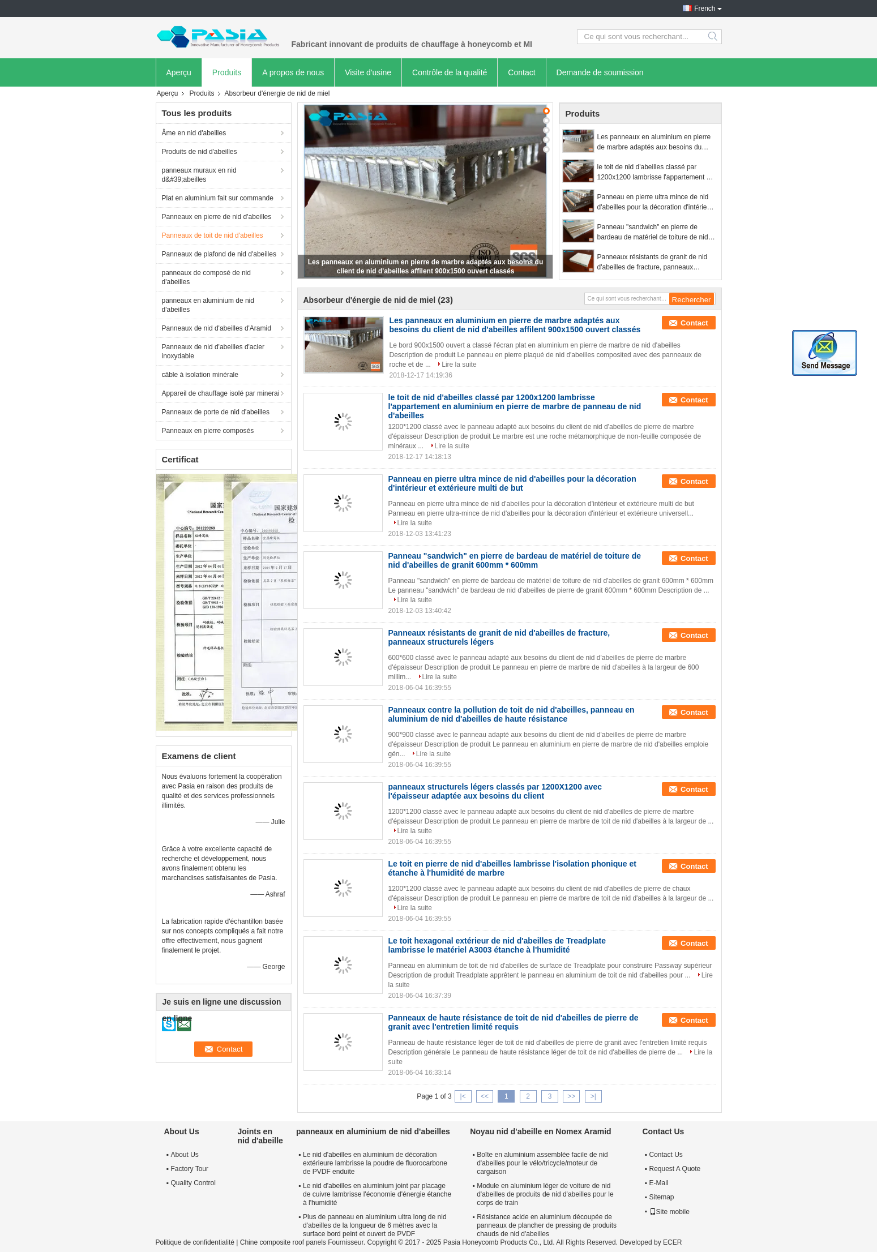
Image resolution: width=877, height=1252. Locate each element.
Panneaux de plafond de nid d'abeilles (219, 254)
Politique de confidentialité (195, 1242)
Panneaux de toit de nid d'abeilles (212, 235)
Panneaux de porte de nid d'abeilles (215, 412)
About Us (185, 1155)
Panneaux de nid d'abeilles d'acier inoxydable (213, 351)
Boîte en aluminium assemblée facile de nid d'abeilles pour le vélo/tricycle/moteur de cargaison (542, 1163)
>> (571, 1096)
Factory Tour (189, 1169)
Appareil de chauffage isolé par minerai (221, 393)
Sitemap (661, 1197)
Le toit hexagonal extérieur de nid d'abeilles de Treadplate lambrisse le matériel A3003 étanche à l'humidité (497, 945)
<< (485, 1096)
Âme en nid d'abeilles (194, 133)
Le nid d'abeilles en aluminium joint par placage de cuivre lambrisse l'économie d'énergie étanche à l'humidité (377, 1194)
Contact (521, 72)
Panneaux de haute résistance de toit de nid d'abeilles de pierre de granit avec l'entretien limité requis (513, 1022)
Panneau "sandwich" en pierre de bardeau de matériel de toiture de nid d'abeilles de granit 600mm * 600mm (652, 232)
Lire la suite (459, 364)
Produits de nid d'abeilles (199, 152)
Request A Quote (675, 1169)
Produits (226, 72)
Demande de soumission (600, 72)
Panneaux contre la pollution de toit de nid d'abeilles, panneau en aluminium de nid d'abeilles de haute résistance (511, 714)
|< (463, 1096)
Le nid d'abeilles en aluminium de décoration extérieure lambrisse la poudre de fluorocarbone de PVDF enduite (375, 1163)
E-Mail (659, 1183)
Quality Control (193, 1183)
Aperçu (178, 72)
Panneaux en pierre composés (208, 431)
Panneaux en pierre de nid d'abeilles (217, 217)
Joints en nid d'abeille (260, 1136)
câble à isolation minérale (200, 375)
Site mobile (669, 1212)
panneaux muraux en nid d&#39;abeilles (199, 174)
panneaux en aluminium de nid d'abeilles (208, 305)
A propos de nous (293, 72)
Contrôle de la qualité (449, 72)
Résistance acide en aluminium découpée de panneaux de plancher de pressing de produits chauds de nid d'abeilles (547, 1225)
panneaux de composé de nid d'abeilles (206, 277)
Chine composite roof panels (283, 1242)
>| (593, 1096)
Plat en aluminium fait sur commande (217, 198)
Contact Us (666, 1155)
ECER (672, 1242)
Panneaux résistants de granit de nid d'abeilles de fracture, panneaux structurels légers (652, 262)
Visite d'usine (368, 72)
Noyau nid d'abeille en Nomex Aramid (540, 1131)
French (704, 8)
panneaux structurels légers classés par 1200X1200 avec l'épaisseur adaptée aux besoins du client (495, 791)
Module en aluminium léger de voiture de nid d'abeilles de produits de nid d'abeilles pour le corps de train (545, 1194)
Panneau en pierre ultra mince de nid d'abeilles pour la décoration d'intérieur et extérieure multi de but (655, 202)
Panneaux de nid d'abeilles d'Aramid (216, 328)
